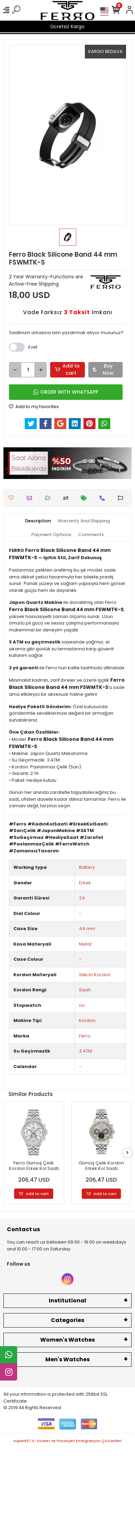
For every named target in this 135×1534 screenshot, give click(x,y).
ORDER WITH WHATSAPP (65, 391)
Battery (87, 867)
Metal (85, 944)
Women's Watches (67, 1340)
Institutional (67, 1300)
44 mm (87, 928)
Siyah (85, 990)
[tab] (38, 521)
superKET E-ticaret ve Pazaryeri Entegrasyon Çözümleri (67, 1441)
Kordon (87, 1020)
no (82, 1005)
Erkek (85, 883)
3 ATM (85, 1051)
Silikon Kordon (95, 974)
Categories (67, 1320)
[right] (127, 1153)
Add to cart (67, 369)
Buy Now (103, 369)
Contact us (23, 1229)
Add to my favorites (34, 406)
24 (82, 898)
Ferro (85, 1036)
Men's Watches (67, 1359)
